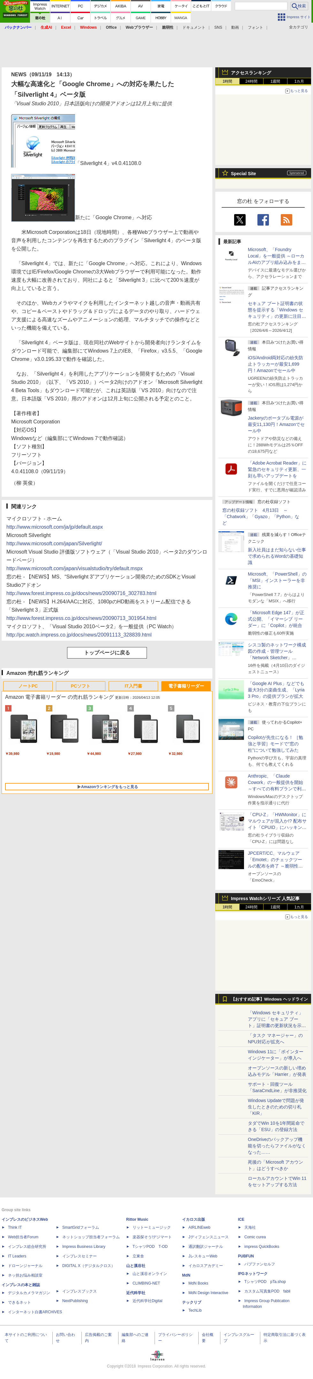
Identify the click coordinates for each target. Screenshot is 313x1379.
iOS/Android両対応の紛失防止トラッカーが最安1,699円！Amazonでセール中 (275, 364)
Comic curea (255, 1237)
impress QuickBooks (261, 1246)
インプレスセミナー (79, 1256)
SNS (218, 27)
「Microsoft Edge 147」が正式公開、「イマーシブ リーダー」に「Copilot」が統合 (276, 619)
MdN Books (198, 1283)
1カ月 (299, 81)
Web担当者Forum (23, 1237)
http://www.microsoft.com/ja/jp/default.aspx (54, 527)
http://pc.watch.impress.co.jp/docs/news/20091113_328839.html (79, 634)
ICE (241, 1219)
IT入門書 (133, 686)
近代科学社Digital (147, 1301)
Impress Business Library (83, 1246)
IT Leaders (17, 1256)
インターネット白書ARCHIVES (35, 1312)
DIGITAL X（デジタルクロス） (88, 1265)
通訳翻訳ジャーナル (205, 1246)
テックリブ (191, 1302)
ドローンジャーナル (25, 1265)
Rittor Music (137, 1219)
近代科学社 (135, 1293)
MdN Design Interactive (208, 1293)
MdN (186, 1275)
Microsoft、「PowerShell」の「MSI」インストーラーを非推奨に (277, 580)
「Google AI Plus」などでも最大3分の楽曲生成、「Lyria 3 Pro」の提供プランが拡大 (276, 690)
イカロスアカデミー (205, 1265)
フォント (255, 27)
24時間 (251, 81)
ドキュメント (193, 27)
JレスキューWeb (202, 1256)
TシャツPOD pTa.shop (265, 1281)
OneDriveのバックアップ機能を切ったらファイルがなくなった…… (277, 1146)
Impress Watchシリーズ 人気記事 (265, 898)
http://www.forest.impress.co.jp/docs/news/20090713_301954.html (81, 618)
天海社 (250, 1227)
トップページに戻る (107, 652)
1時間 (228, 81)
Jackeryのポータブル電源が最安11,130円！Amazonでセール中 (276, 424)
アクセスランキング (251, 72)
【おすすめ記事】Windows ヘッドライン (269, 999)
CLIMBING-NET (146, 1283)
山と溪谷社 (135, 1265)
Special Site (243, 173)
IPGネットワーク (253, 1273)
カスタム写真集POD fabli (267, 1291)
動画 (235, 27)
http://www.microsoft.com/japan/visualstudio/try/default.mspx (74, 568)
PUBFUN (246, 1256)
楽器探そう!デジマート (152, 1237)
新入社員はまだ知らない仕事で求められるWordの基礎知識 (277, 556)
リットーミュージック (152, 1227)
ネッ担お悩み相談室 (25, 1275)
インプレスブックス (79, 1291)
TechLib (195, 1310)
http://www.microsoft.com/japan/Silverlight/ (54, 543)
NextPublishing (75, 1301)
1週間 (275, 81)
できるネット (19, 1302)
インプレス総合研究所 (27, 1246)
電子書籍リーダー (186, 686)
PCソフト (80, 686)
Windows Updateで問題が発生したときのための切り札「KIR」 (276, 1107)
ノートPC (28, 686)
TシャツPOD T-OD (150, 1246)
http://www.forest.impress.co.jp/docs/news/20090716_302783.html (81, 593)
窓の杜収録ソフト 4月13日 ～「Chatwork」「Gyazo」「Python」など (260, 517)
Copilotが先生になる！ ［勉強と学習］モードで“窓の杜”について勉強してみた (275, 744)
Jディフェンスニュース (208, 1237)
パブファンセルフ (259, 1264)
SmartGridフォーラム (80, 1227)
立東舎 (138, 1256)
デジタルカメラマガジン (29, 1293)
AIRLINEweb (199, 1227)
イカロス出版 (193, 1219)
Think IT (15, 1227)
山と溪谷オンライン (150, 1273)
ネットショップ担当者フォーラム (91, 1237)
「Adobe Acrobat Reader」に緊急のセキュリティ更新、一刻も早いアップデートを (277, 469)
